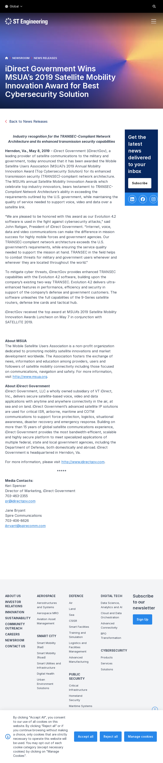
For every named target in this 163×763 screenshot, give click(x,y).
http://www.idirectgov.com (85, 464)
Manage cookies (140, 737)
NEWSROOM (21, 58)
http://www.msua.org (32, 379)
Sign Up (142, 619)
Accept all (85, 737)
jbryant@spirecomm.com (28, 528)
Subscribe (142, 186)
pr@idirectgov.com (23, 504)
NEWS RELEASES (45, 58)
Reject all (111, 737)
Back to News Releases (26, 121)
